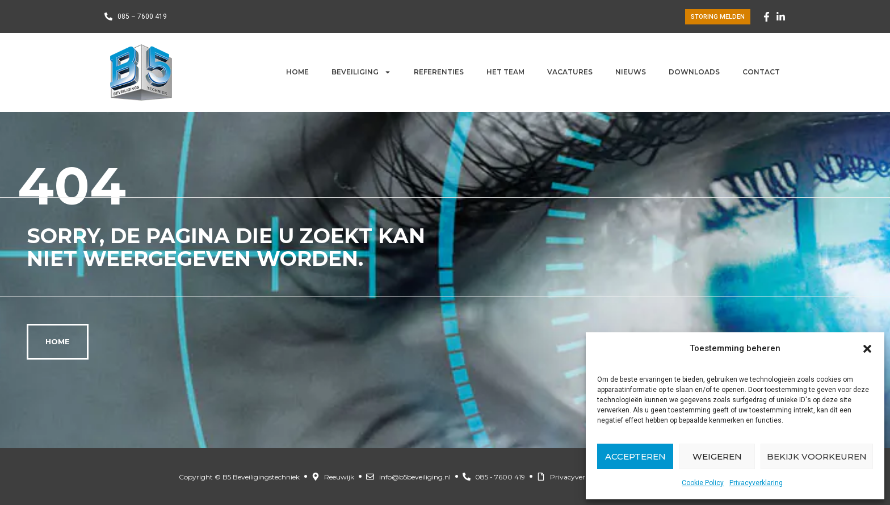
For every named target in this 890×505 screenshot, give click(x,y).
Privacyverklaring (756, 483)
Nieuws (630, 72)
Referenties (439, 72)
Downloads (694, 72)
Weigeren (717, 456)
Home (297, 72)
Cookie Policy (703, 483)
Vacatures (570, 72)
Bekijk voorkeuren (817, 456)
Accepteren (635, 456)
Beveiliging (361, 72)
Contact (761, 72)
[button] (867, 348)
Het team (505, 72)
